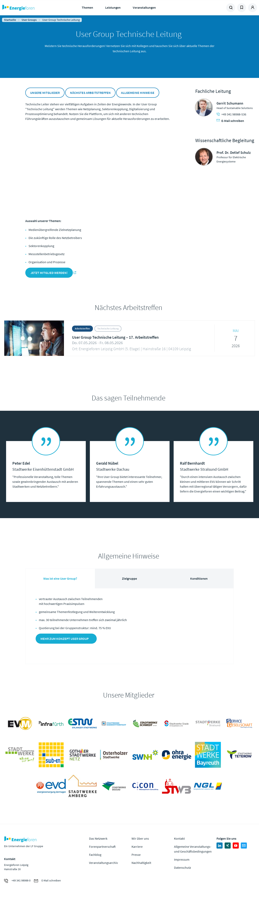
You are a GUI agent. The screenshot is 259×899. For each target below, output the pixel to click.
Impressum (181, 859)
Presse (136, 855)
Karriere (137, 847)
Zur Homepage (30, 7)
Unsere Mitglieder (45, 93)
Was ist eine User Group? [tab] (60, 578)
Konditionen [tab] (199, 578)
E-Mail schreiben (230, 121)
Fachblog (95, 855)
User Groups (29, 20)
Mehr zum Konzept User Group (64, 639)
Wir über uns (140, 838)
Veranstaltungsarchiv (103, 863)
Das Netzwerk (98, 838)
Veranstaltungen (144, 7)
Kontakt (179, 838)
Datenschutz (182, 867)
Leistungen (113, 7)
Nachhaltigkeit (141, 863)
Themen (87, 7)
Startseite (10, 20)
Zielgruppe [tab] (129, 578)
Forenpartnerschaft (102, 847)
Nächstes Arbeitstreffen (90, 93)
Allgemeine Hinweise (137, 93)
